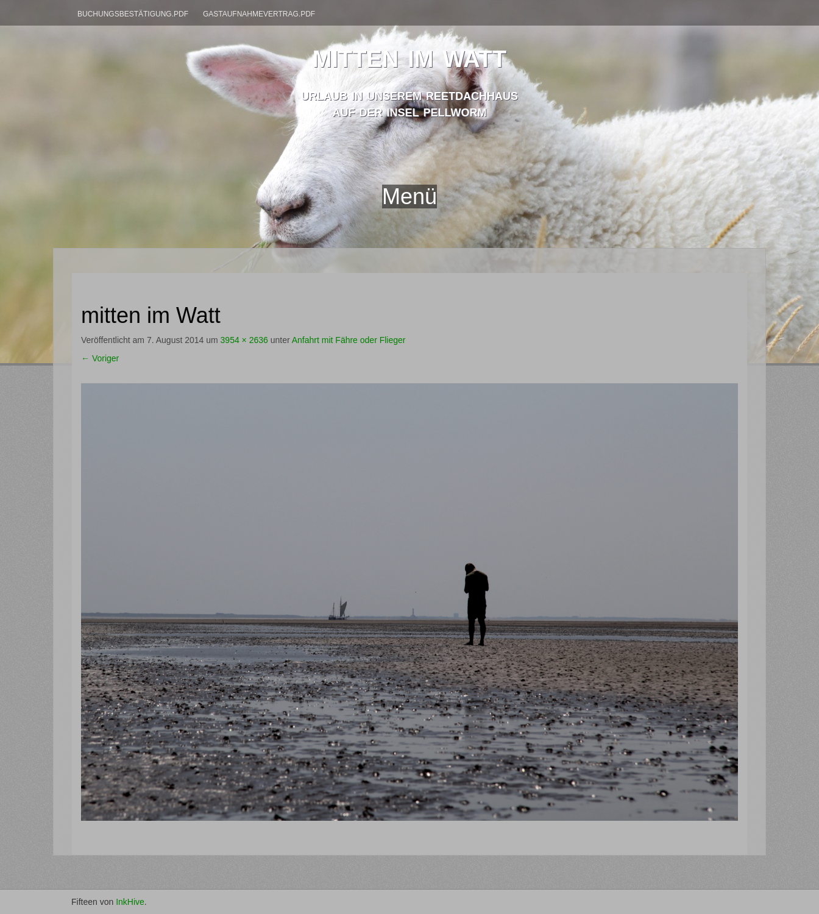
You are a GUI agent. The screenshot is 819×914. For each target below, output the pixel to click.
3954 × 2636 (244, 340)
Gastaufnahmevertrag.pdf (259, 14)
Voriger (100, 358)
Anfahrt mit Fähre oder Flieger (349, 340)
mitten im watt (409, 55)
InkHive (130, 902)
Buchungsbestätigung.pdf (132, 14)
